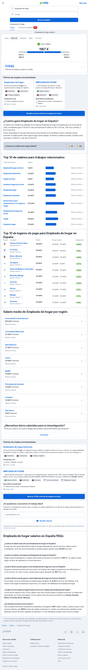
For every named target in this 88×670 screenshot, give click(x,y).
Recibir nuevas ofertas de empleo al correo (44, 113)
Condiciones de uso (9, 528)
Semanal (23, 38)
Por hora (38, 38)
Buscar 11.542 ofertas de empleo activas (44, 496)
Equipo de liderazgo (9, 652)
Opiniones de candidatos (11, 658)
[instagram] (71, 632)
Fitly (59, 661)
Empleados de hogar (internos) (14, 82)
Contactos (6, 649)
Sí (70, 146)
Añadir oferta (34, 643)
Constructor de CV (64, 658)
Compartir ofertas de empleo (39, 646)
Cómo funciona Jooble (10, 655)
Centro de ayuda (8, 646)
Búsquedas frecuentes (65, 643)
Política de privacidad (76, 526)
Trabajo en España (64, 646)
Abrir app (83, 3)
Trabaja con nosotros (10, 661)
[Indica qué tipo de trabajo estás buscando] (44, 8)
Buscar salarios (44, 20)
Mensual (14, 38)
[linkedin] (83, 632)
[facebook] (65, 632)
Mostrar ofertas (77, 168)
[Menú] (3, 3)
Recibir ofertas (44, 521)
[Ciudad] (44, 14)
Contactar (44, 435)
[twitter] (77, 632)
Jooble (15, 666)
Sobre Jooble (7, 643)
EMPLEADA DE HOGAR (46, 82)
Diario (31, 38)
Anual (7, 38)
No (79, 146)
